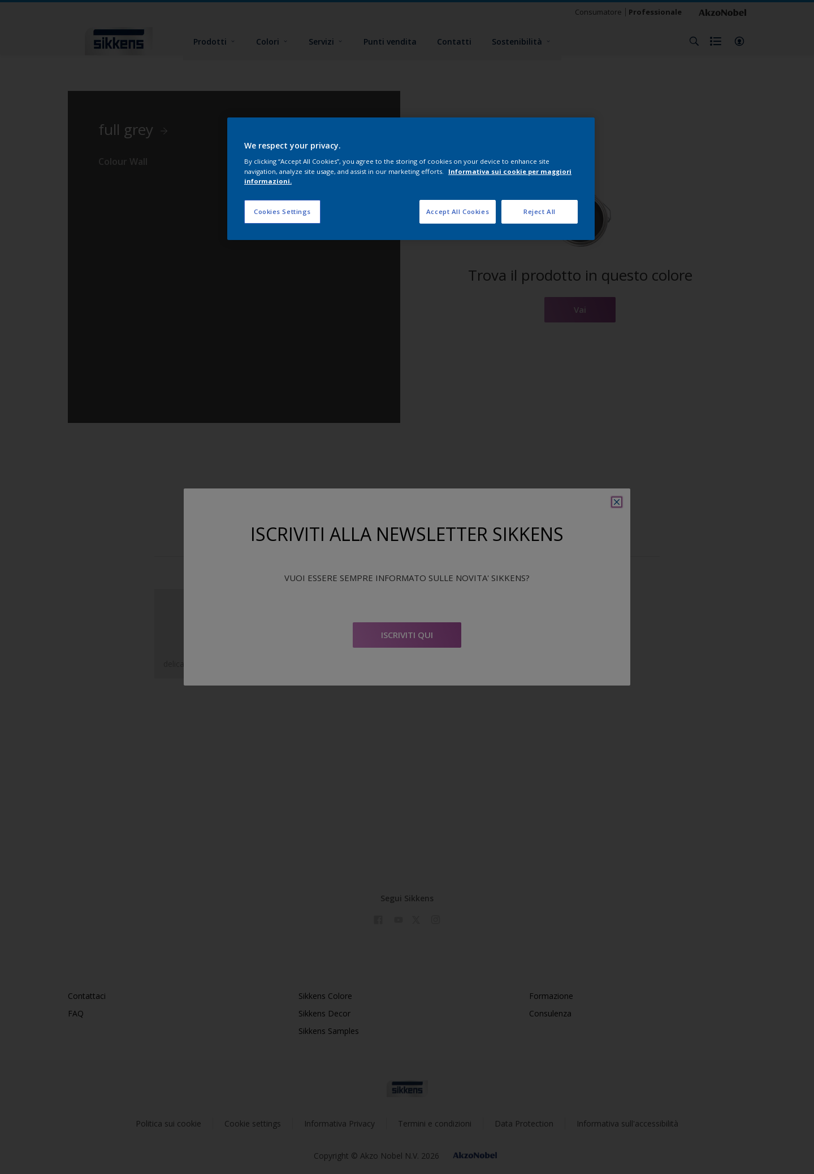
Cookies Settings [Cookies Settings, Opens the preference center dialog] (282, 211)
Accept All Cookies (457, 211)
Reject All (539, 211)
